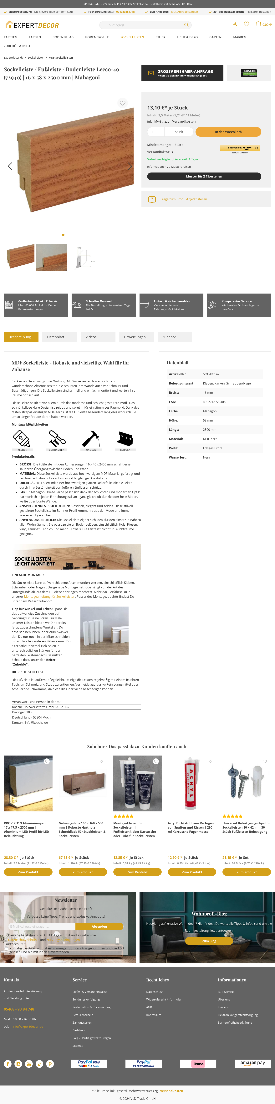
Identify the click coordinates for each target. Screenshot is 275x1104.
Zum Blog (209, 941)
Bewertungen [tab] (135, 337)
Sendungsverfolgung (86, 999)
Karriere (223, 1007)
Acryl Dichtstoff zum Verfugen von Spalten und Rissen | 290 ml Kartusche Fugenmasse (191, 827)
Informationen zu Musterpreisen (169, 166)
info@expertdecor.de (28, 1026)
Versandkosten (171, 1091)
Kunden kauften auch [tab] (163, 746)
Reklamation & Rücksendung (91, 1007)
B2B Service (226, 992)
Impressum (153, 1015)
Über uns (224, 999)
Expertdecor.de (13, 57)
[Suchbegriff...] (140, 25)
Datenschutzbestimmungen (48, 948)
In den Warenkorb (228, 132)
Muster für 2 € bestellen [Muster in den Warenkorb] (204, 176)
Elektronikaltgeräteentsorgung (238, 1015)
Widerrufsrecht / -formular (163, 999)
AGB (121, 948)
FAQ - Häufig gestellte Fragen (92, 1038)
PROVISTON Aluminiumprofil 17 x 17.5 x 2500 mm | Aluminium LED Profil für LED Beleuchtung (26, 829)
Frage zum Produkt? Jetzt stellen (183, 199)
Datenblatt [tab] (55, 337)
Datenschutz (154, 992)
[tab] (21, 337)
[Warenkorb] (264, 25)
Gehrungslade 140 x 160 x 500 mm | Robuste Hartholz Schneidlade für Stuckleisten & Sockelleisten (82, 829)
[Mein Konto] (234, 25)
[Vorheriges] (9, 167)
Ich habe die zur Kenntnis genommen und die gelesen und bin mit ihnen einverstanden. (66, 950)
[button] (240, 149)
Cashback (79, 1030)
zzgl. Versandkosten (180, 121)
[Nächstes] (129, 167)
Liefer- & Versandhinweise (90, 992)
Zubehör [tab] (169, 337)
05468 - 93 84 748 (19, 1009)
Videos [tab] (91, 337)
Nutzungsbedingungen (63, 940)
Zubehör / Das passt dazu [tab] (113, 746)
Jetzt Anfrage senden (184, 11)
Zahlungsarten (82, 1022)
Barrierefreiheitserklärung (235, 1022)
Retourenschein (83, 1015)
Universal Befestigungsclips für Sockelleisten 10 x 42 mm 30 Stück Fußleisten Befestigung (246, 827)
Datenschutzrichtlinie (23, 940)
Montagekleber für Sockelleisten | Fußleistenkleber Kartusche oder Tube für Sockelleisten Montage (134, 829)
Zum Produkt (28, 872)
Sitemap (78, 1046)
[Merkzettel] (246, 25)
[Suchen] (187, 25)
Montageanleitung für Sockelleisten (49, 596)
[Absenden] (99, 926)
